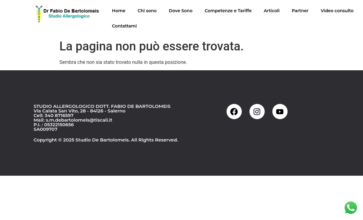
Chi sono (147, 10)
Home (118, 10)
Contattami (124, 26)
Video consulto (337, 10)
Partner (300, 10)
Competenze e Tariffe (228, 10)
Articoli (272, 10)
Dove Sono (180, 10)
